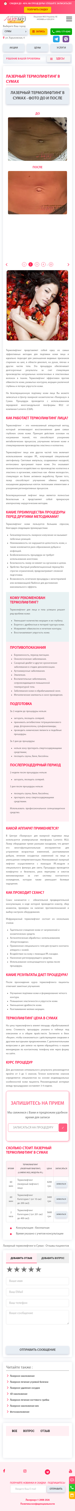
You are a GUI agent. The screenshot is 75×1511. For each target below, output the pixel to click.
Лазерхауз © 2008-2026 (38, 1500)
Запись (38, 31)
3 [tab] (36, 264)
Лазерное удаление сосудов (25, 1388)
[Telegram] (48, 1474)
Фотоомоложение (19, 1412)
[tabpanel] (37, 163)
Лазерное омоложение (22, 1376)
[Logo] (21, 20)
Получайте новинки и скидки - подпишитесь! (37, 1483)
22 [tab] (51, 264)
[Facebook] (4, 1471)
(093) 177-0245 (63, 32)
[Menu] (69, 19)
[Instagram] (24, 1471)
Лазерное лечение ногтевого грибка (29, 1400)
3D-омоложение (18, 1394)
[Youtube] (70, 1471)
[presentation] (36, 1335)
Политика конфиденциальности (37, 1504)
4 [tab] (43, 264)
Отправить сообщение (38, 1350)
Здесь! (57, 58)
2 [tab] (30, 264)
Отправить (56, 1489)
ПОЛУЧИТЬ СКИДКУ (37, 10)
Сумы (8, 31)
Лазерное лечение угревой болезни (29, 1382)
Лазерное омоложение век (24, 1406)
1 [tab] (24, 264)
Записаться (61, 1184)
